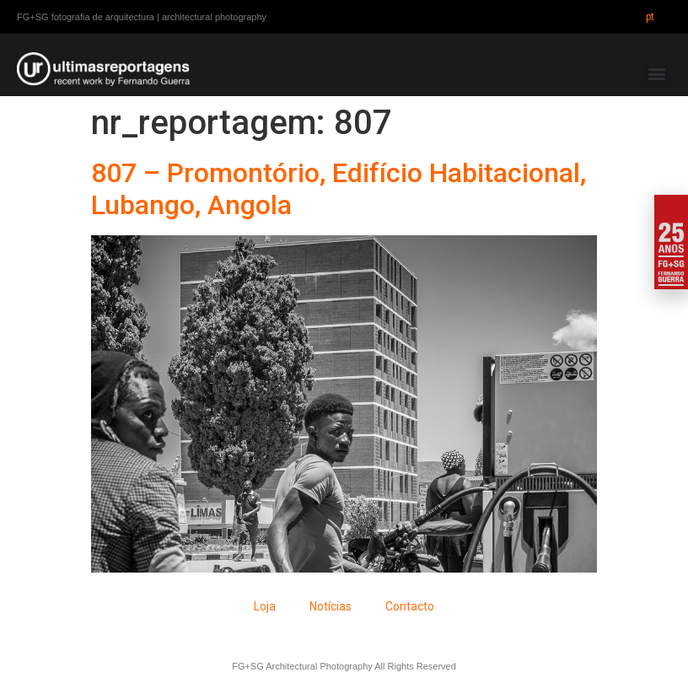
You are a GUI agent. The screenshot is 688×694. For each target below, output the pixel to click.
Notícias (330, 606)
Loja (265, 606)
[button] (657, 74)
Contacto (409, 606)
